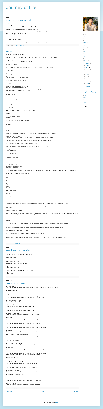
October (87, 67)
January (87, 83)
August (87, 70)
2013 (85, 54)
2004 (85, 102)
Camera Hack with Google (16, 283)
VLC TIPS (10, 52)
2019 (85, 44)
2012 (85, 56)
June (87, 74)
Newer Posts (9, 391)
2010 (85, 60)
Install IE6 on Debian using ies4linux (19, 20)
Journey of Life (21, 7)
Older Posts (75, 391)
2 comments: (21, 276)
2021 (85, 40)
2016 (85, 49)
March (87, 79)
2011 (85, 58)
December (88, 63)
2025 (85, 36)
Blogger (57, 402)
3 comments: (21, 45)
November (88, 65)
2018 (85, 45)
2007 (85, 97)
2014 (85, 53)
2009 (85, 62)
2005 (85, 100)
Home (42, 391)
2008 (85, 95)
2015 (85, 51)
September (88, 69)
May (87, 76)
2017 (85, 47)
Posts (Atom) (14, 393)
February (87, 81)
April (87, 78)
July (86, 72)
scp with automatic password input (19, 250)
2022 (85, 38)
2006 (85, 99)
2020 (85, 42)
